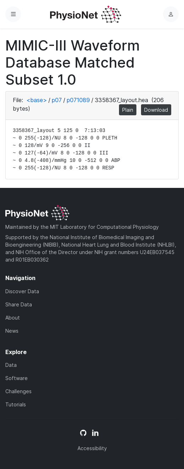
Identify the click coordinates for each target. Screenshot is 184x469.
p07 (57, 100)
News (11, 331)
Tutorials (15, 404)
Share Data (18, 304)
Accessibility (92, 448)
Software (16, 378)
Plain (127, 110)
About (12, 318)
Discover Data (22, 291)
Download (156, 110)
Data (11, 365)
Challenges (18, 391)
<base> (36, 100)
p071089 (78, 100)
